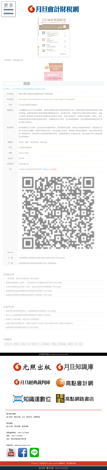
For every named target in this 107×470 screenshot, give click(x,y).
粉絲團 (50, 468)
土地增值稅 (45, 344)
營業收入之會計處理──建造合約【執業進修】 (23, 319)
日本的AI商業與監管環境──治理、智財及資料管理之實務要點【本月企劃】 (34, 287)
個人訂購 (9, 426)
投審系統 (37, 417)
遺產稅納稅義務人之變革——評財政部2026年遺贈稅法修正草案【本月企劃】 (34, 282)
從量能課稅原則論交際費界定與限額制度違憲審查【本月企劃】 (29, 291)
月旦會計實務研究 (25, 147)
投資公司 (35, 344)
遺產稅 (70, 344)
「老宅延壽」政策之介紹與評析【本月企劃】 (22, 278)
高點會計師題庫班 (61, 468)
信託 (81, 344)
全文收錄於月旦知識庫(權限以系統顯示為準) (28, 89)
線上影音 (9, 417)
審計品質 (43, 142)
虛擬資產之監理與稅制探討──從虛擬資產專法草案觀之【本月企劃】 (31, 311)
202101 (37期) (24, 153)
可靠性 (21, 142)
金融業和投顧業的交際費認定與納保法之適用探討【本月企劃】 (29, 295)
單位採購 (17, 426)
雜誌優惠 (42, 468)
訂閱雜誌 (6, 89)
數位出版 (17, 417)
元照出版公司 (18, 60)
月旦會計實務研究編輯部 (28, 105)
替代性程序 (34, 142)
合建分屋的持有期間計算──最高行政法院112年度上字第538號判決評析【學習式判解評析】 (39, 323)
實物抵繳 (62, 344)
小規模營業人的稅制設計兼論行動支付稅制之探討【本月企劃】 (42, 258)
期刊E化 (29, 417)
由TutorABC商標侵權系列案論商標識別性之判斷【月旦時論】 (28, 315)
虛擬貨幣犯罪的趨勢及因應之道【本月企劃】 (22, 327)
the (76, 344)
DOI (23, 417)
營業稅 (16, 344)
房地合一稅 (25, 344)
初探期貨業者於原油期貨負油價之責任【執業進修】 (38, 263)
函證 (27, 142)
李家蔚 (54, 344)
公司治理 (8, 344)
